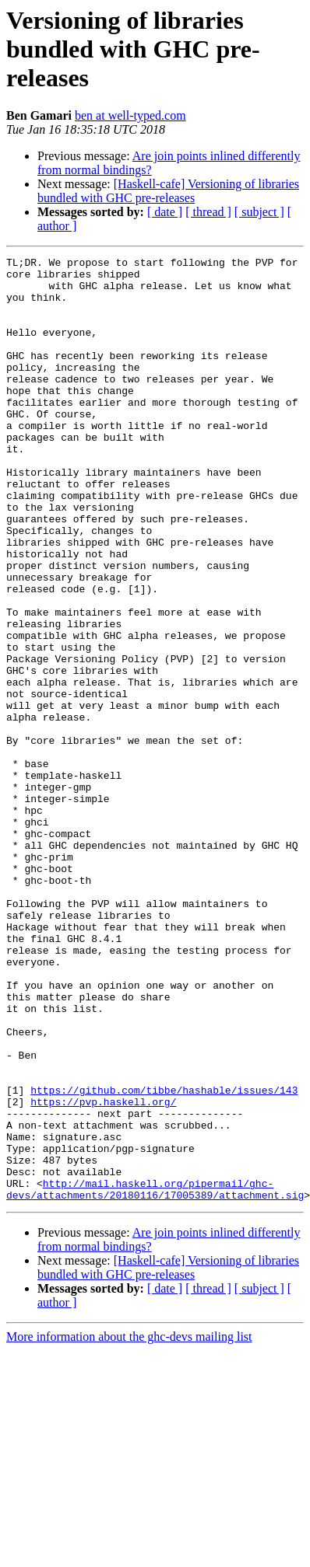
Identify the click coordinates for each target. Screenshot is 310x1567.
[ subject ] (259, 211)
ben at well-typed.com (130, 115)
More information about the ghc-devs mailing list (129, 1525)
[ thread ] (208, 211)
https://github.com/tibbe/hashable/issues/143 (164, 1258)
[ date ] (164, 211)
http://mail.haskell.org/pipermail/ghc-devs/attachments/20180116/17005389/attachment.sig (155, 1377)
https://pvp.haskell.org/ (103, 1272)
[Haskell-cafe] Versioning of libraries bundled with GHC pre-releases (168, 190)
